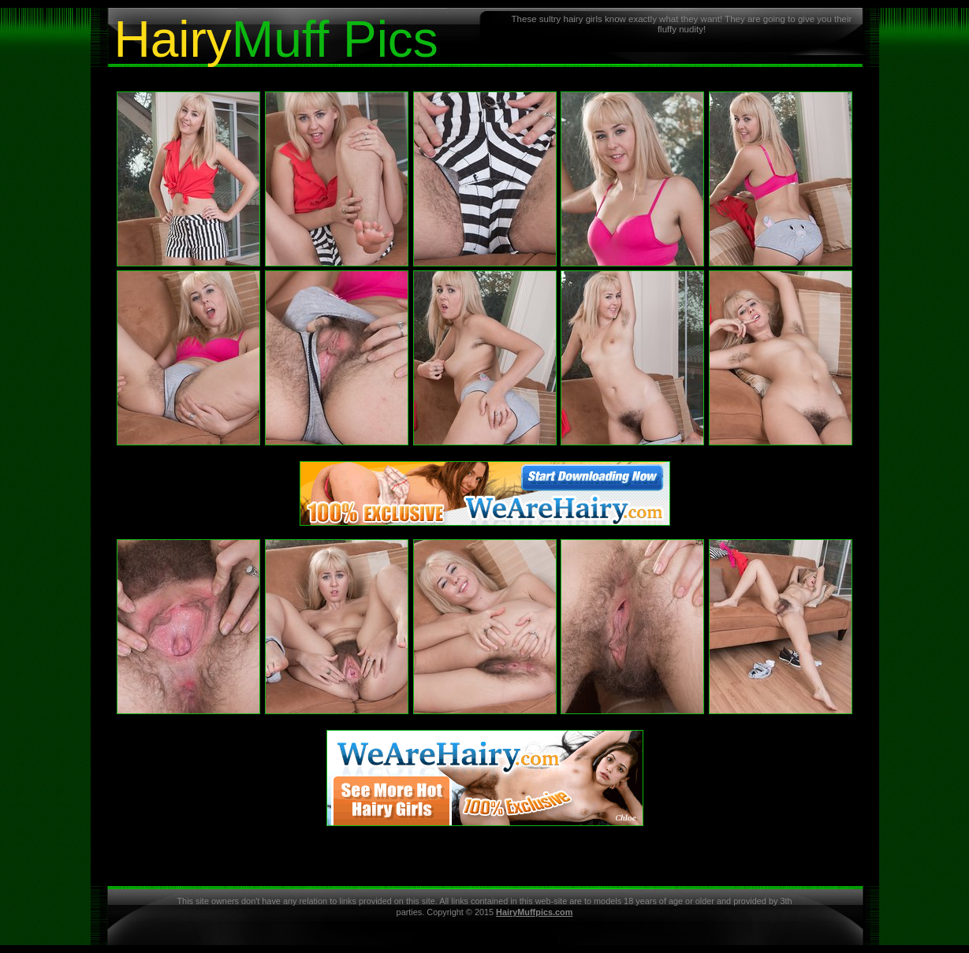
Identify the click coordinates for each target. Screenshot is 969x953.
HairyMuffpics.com (534, 912)
